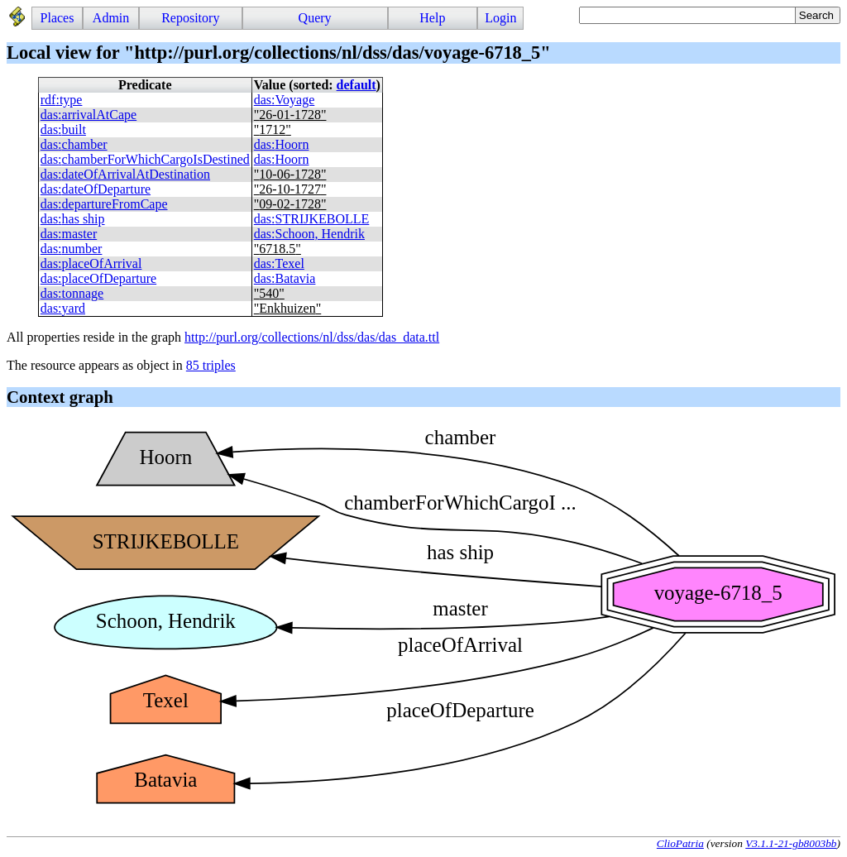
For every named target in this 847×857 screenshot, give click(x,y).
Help (432, 18)
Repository (190, 18)
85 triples (211, 365)
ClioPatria (680, 843)
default (356, 85)
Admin (111, 18)
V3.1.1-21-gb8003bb (790, 843)
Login (500, 18)
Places (57, 18)
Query (315, 18)
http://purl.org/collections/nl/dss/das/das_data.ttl (311, 337)
